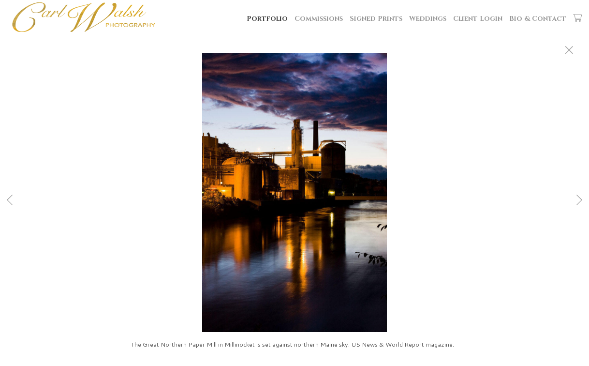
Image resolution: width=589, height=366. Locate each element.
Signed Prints (376, 18)
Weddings (427, 18)
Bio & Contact (537, 18)
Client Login (477, 18)
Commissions (318, 18)
